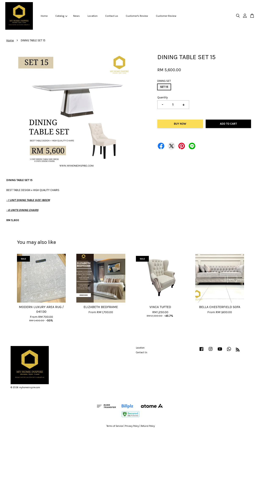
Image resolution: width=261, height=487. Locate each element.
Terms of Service (114, 426)
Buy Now (180, 123)
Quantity (162, 97)
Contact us (111, 15)
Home (44, 15)
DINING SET (164, 80)
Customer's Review (137, 15)
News (76, 15)
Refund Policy (148, 426)
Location (93, 15)
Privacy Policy (132, 426)
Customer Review (166, 15)
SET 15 (164, 86)
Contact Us (141, 352)
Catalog (61, 15)
